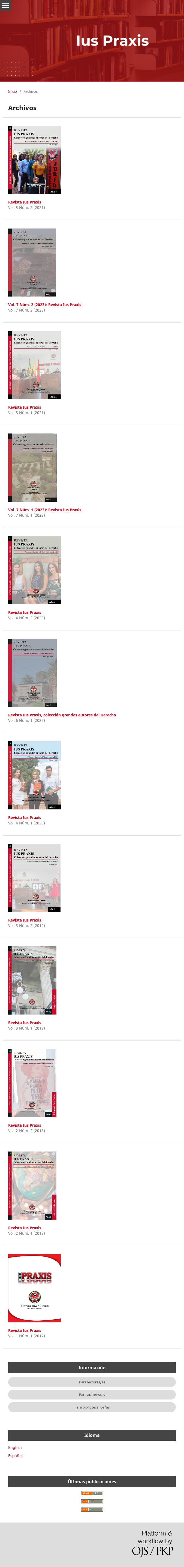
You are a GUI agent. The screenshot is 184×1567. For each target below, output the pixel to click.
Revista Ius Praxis (24, 202)
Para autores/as (92, 1394)
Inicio (12, 91)
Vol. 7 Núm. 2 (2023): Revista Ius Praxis (44, 304)
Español (15, 1455)
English (15, 1447)
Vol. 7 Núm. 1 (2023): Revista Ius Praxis (44, 509)
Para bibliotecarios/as (92, 1407)
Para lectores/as (92, 1382)
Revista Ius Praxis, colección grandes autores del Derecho (62, 714)
